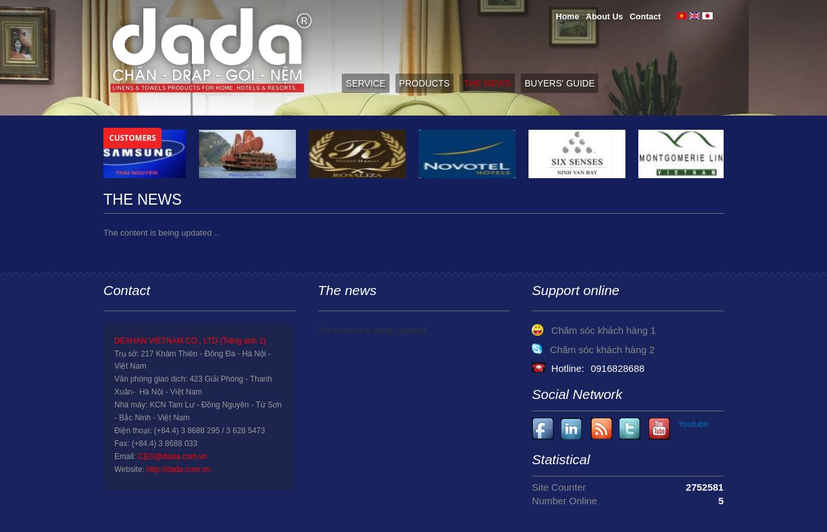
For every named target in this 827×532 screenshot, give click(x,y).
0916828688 (617, 368)
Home (567, 16)
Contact (644, 16)
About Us (604, 16)
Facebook (543, 429)
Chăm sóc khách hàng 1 (603, 330)
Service (365, 83)
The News (487, 83)
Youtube (572, 429)
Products (424, 83)
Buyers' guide (559, 83)
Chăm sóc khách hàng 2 (602, 349)
